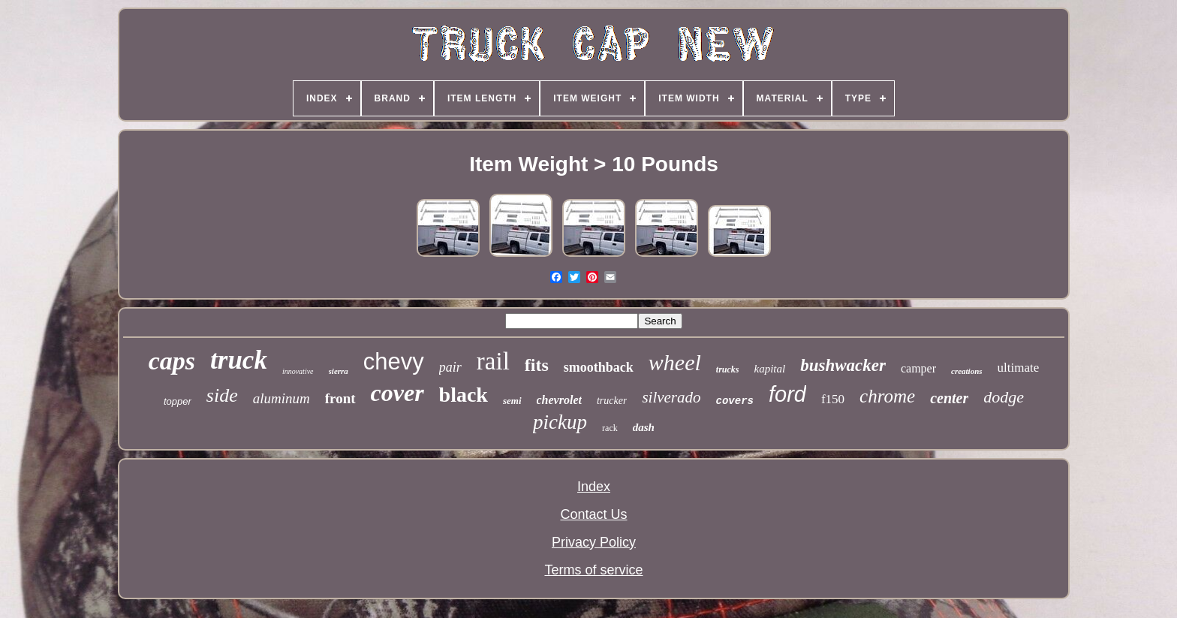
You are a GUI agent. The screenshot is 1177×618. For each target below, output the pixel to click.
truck (238, 360)
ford (787, 394)
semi (512, 400)
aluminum (281, 398)
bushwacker (843, 365)
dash (644, 427)
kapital (770, 369)
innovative (298, 371)
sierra (338, 370)
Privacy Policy (594, 542)
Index (593, 486)
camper (918, 368)
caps (172, 361)
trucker (612, 400)
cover (397, 392)
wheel (675, 362)
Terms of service (593, 569)
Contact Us (593, 514)
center (949, 398)
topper (177, 401)
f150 (832, 399)
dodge (1003, 396)
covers (735, 401)
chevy (393, 361)
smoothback (599, 367)
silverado (671, 397)
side (222, 395)
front (340, 398)
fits (537, 365)
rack (610, 428)
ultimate (1019, 367)
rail (493, 361)
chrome (887, 396)
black (463, 394)
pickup (560, 422)
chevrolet (559, 399)
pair (450, 367)
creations (967, 370)
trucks (727, 369)
